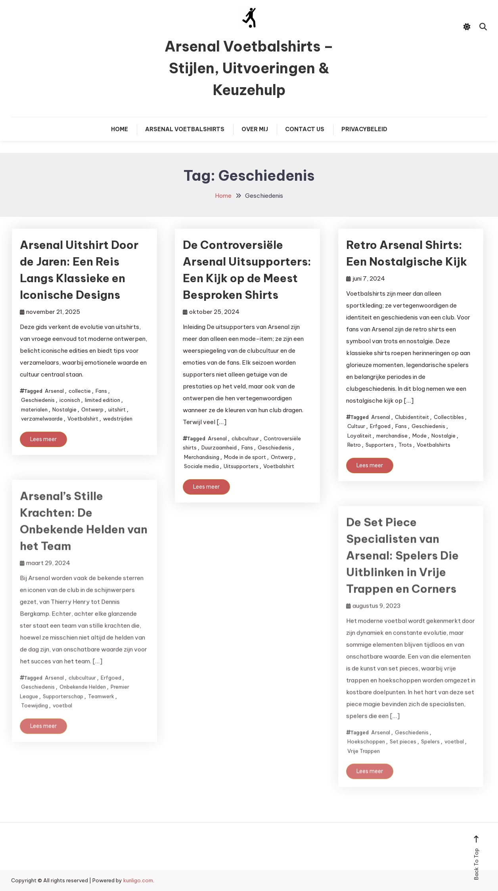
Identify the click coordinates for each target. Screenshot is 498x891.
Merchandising (201, 457)
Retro (354, 445)
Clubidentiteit (412, 417)
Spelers (430, 751)
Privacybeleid (364, 129)
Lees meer (43, 439)
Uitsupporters (241, 466)
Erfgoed (380, 426)
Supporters (380, 445)
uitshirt (117, 409)
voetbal (62, 714)
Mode (419, 435)
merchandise (392, 435)
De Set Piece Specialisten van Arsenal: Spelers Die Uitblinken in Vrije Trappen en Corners (402, 564)
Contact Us (304, 129)
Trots (405, 445)
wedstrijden (117, 418)
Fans (101, 391)
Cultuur (356, 426)
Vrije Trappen (363, 760)
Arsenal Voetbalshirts (184, 129)
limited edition (102, 400)
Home (119, 129)
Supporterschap (63, 705)
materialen (34, 409)
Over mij (254, 129)
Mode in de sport (245, 457)
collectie (80, 391)
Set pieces (403, 751)
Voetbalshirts (433, 445)
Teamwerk (101, 705)
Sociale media (201, 466)
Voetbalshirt (82, 418)
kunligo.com (138, 880)
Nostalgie (64, 409)
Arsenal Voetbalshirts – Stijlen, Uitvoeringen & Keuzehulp (249, 68)
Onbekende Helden (82, 696)
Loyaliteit (359, 435)
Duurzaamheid (219, 447)
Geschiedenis (38, 400)
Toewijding (34, 714)
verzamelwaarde (42, 418)
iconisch (69, 400)
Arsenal (54, 391)
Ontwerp (92, 409)
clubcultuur (245, 438)
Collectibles (449, 417)
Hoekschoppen (366, 751)
